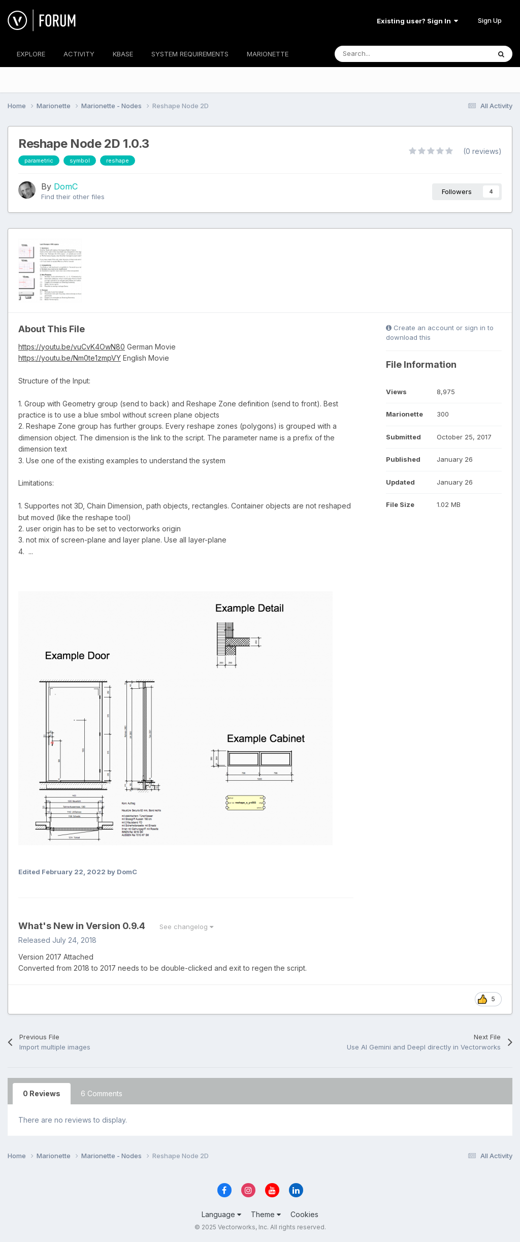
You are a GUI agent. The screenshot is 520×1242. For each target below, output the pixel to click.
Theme (266, 1214)
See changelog (186, 926)
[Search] (390, 54)
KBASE (123, 54)
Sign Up (490, 20)
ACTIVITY (78, 54)
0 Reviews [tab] (41, 1093)
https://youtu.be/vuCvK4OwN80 (71, 346)
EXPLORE (31, 54)
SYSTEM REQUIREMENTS (190, 54)
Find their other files (73, 197)
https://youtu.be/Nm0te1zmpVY (69, 358)
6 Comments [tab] (101, 1093)
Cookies (304, 1214)
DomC (66, 186)
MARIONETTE (267, 54)
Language (221, 1214)
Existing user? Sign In (417, 21)
